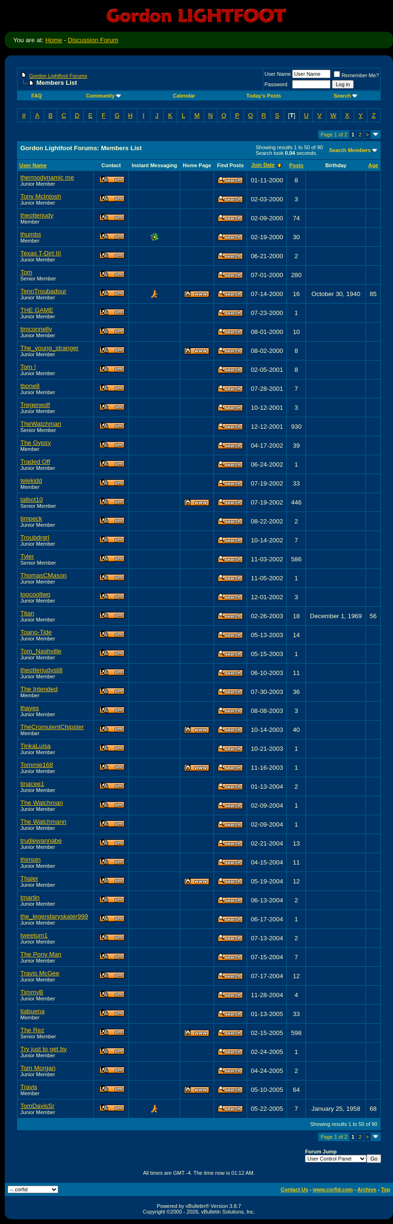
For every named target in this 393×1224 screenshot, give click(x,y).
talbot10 (31, 499)
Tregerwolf (35, 404)
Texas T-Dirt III (40, 253)
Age (373, 165)
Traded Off (35, 461)
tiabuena (32, 1011)
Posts (296, 165)
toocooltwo (35, 594)
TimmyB (31, 992)
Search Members (350, 150)
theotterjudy (37, 215)
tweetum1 (34, 935)
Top (385, 1189)
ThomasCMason (43, 575)
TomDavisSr (37, 1105)
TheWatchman (40, 423)
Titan (27, 613)
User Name (278, 74)
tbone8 (30, 385)
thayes (29, 707)
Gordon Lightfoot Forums (58, 76)
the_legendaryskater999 (54, 916)
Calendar (184, 96)
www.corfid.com (333, 1189)
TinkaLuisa (35, 745)
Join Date (263, 165)
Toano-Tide (36, 632)
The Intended (39, 689)
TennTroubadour (43, 291)
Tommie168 (36, 764)
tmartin (30, 897)
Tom (26, 272)
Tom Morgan (37, 1067)
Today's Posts (263, 96)
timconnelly (36, 329)
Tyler (27, 556)
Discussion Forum (93, 40)
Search (345, 96)
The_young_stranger (49, 347)
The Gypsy (35, 442)
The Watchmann (43, 821)
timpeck (31, 518)
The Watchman (41, 802)
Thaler (29, 878)
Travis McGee (39, 973)
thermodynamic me (47, 177)
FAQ (36, 96)
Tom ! (28, 366)
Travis (28, 1086)
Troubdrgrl (34, 537)
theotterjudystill (41, 670)
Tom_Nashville (41, 651)
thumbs (30, 234)
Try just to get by (43, 1049)
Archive (366, 1189)
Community (103, 96)
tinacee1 (32, 783)
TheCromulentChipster (52, 726)
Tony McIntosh (40, 196)
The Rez (32, 1030)
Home (54, 40)
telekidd (31, 480)
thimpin (30, 859)
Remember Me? (356, 75)
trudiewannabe (41, 840)
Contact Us (294, 1189)
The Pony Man (41, 954)
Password (276, 84)
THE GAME (37, 310)
